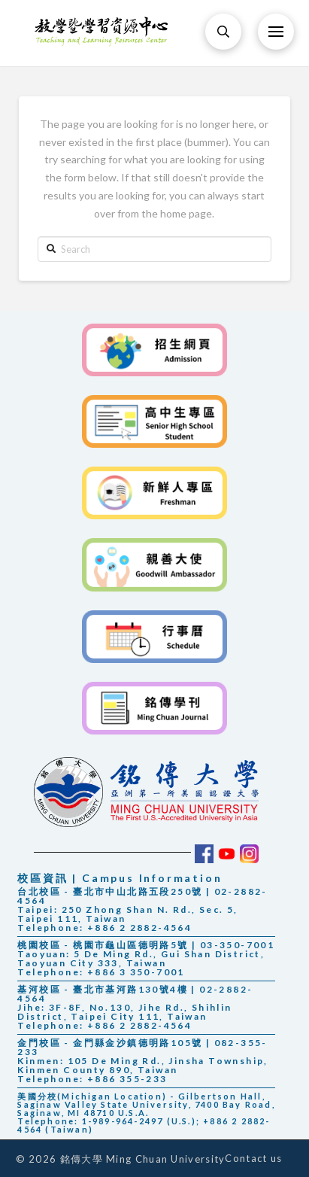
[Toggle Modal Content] (223, 32)
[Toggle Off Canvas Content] (276, 32)
